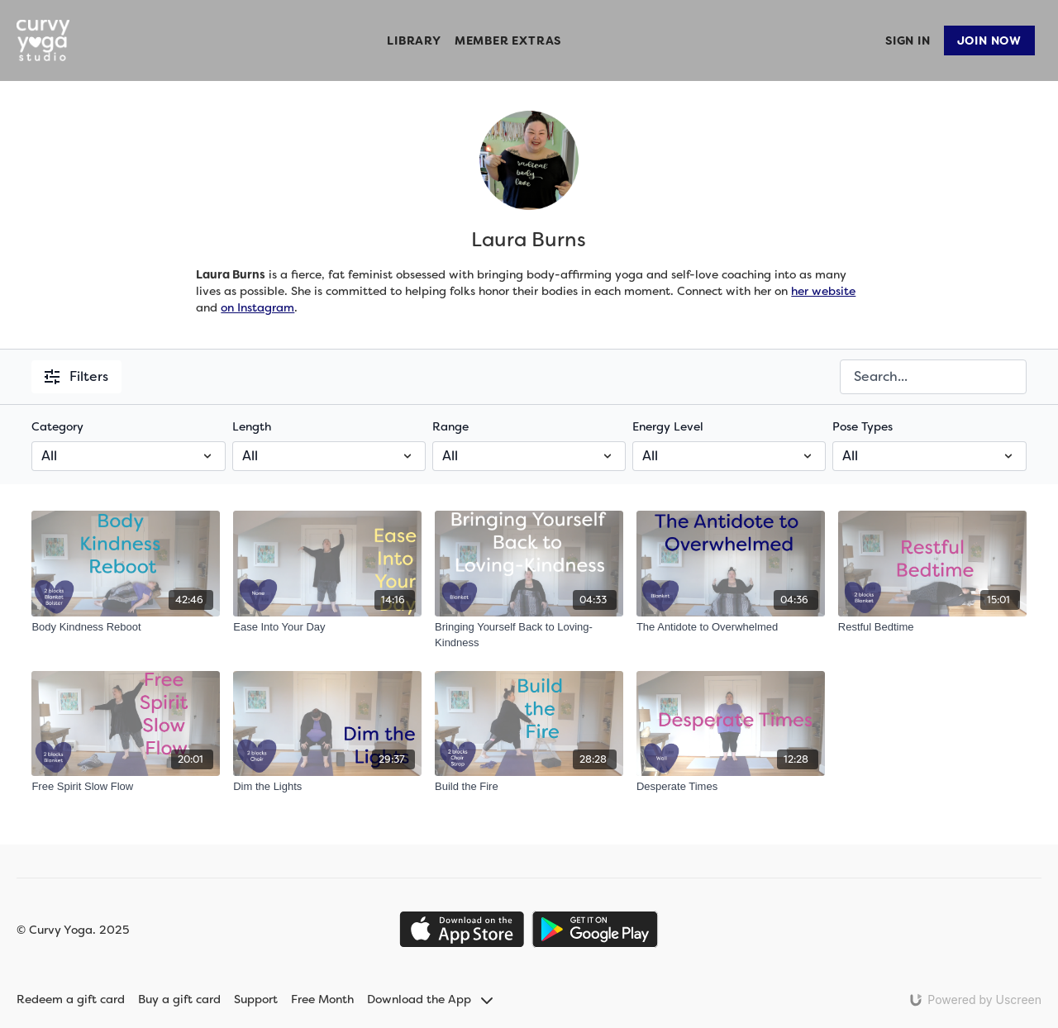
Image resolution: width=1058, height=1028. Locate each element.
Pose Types (862, 426)
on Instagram (257, 307)
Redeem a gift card (71, 999)
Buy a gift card (179, 999)
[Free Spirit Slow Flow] (125, 786)
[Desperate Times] (730, 786)
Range (450, 426)
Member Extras (508, 40)
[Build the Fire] (529, 786)
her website (823, 290)
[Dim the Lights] (327, 786)
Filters (76, 376)
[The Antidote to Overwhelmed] (730, 627)
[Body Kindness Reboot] (125, 627)
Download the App (430, 999)
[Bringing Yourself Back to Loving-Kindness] (529, 635)
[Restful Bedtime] (932, 627)
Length (251, 426)
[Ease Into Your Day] (327, 627)
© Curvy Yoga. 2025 (73, 929)
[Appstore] (461, 929)
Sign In (908, 40)
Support (256, 999)
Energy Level (667, 426)
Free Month (322, 999)
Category (57, 426)
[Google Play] (595, 929)
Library (414, 40)
